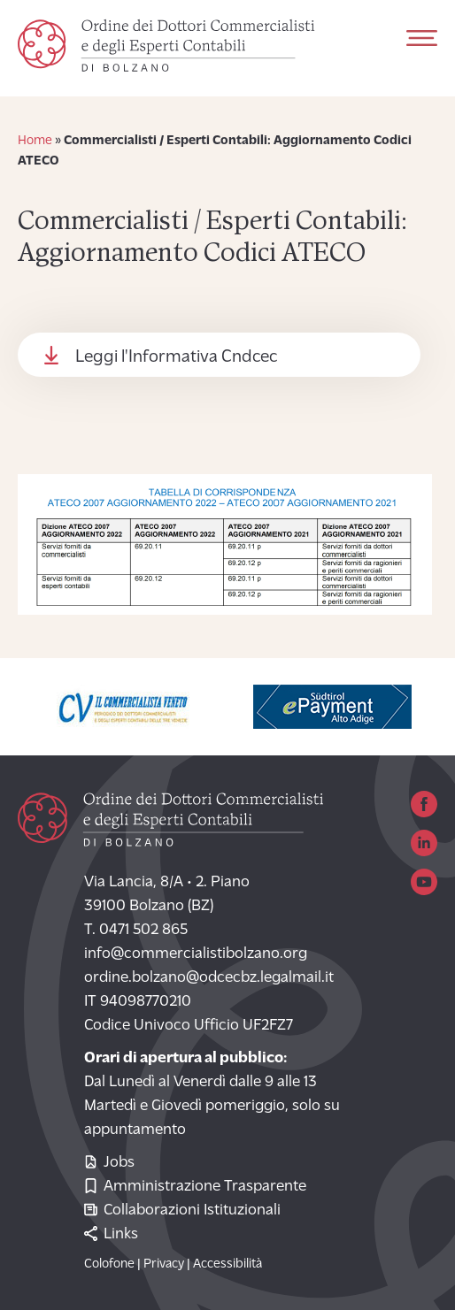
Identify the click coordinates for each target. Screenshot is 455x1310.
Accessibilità (227, 1264)
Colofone (109, 1264)
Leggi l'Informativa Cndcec (176, 357)
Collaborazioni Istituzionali (182, 1210)
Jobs (109, 1162)
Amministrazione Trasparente (195, 1186)
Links (111, 1234)
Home (35, 141)
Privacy (163, 1264)
